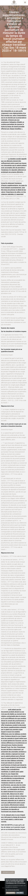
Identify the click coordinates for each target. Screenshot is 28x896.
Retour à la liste (8, 872)
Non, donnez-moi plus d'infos (12, 889)
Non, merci (20, 892)
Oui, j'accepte (10, 892)
